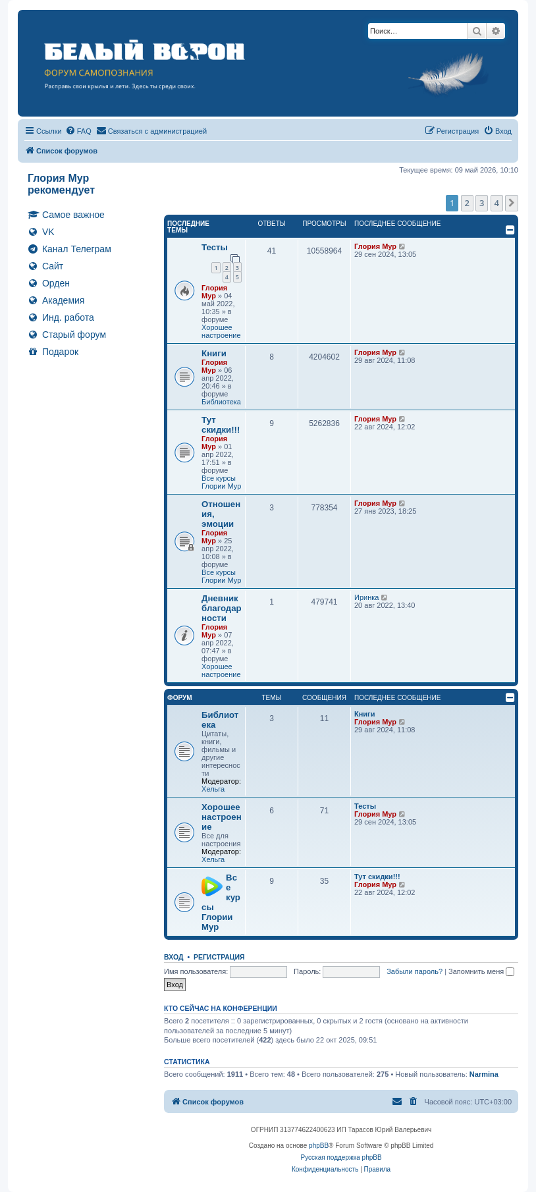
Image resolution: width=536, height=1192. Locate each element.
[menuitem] (78, 131)
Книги (214, 353)
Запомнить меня (481, 971)
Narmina (483, 1074)
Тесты (214, 247)
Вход (173, 957)
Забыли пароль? (414, 971)
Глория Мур (214, 292)
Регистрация (219, 957)
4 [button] (497, 203)
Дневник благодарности (221, 608)
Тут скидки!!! (220, 425)
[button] (511, 203)
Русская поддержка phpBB (341, 1157)
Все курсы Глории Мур (221, 482)
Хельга (213, 789)
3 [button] (481, 203)
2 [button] (467, 203)
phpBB (319, 1145)
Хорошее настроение (220, 331)
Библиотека (221, 402)
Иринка (366, 597)
